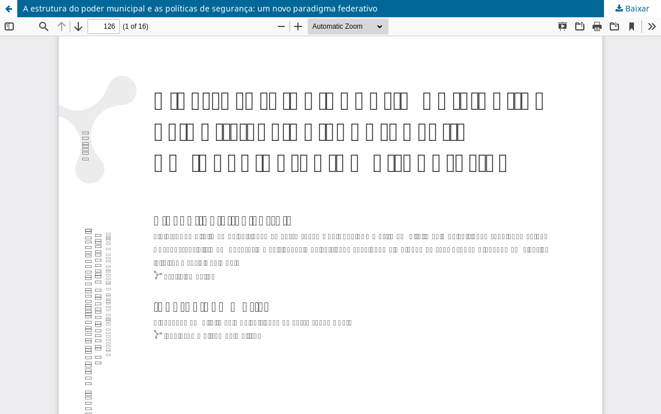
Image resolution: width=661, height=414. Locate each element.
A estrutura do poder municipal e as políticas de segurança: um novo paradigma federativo (200, 8)
